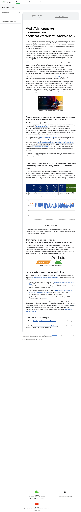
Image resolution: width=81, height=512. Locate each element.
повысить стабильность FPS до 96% (50, 77)
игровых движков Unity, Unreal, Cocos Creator (45, 277)
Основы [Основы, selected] (18, 2)
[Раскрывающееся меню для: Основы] (22, 2)
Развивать (42, 2)
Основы (38, 23)
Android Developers (30, 23)
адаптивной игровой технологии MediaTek (44, 326)
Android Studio (74, 2)
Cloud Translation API (61, 17)
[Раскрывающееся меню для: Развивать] (47, 2)
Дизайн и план (30, 2)
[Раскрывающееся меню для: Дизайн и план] (36, 2)
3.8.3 (46, 299)
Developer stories (8, 7)
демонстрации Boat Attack (48, 137)
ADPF (27, 62)
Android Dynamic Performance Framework (44, 321)
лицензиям (54, 335)
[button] (9, 12)
